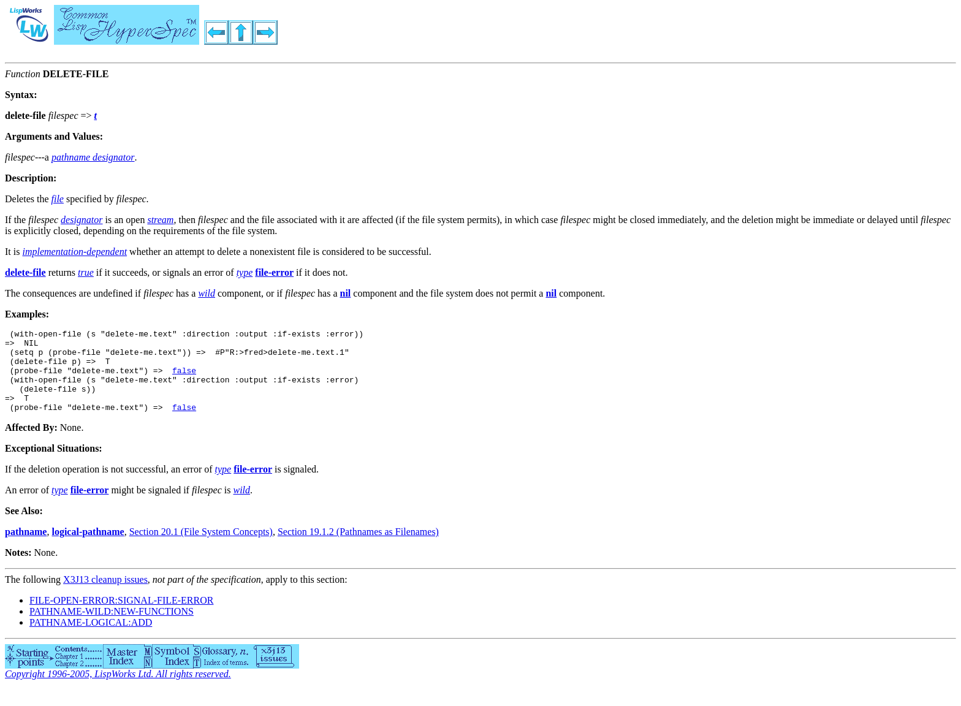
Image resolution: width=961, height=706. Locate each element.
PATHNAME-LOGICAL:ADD (90, 639)
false (184, 379)
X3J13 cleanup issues (105, 596)
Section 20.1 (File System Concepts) (201, 548)
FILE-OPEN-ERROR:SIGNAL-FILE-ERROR (121, 617)
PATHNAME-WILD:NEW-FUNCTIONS (111, 628)
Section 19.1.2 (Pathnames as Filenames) (358, 548)
